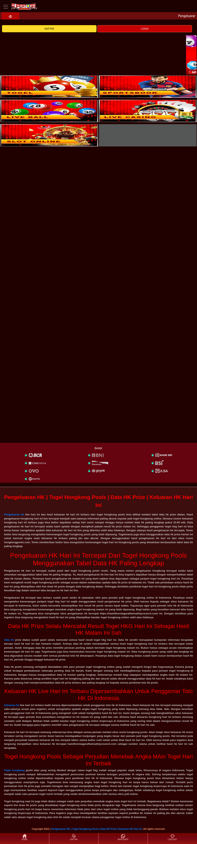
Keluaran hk (11, 705)
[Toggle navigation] (5, 7)
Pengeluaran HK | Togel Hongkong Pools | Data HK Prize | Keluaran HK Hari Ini (96, 829)
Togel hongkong (14, 770)
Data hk (9, 639)
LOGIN (144, 28)
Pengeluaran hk (14, 514)
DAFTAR (49, 28)
